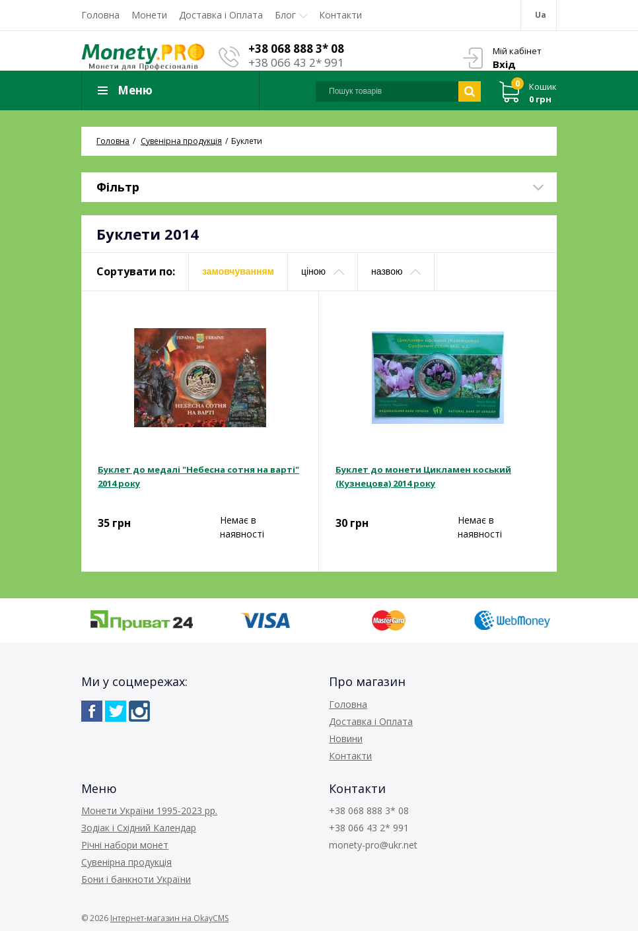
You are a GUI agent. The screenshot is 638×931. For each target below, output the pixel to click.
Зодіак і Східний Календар (138, 827)
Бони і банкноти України (136, 879)
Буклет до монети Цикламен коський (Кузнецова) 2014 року (423, 476)
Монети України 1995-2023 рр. (149, 810)
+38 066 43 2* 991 (296, 62)
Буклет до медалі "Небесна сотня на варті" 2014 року (198, 476)
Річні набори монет (124, 845)
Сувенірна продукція (126, 862)
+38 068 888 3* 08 (296, 48)
